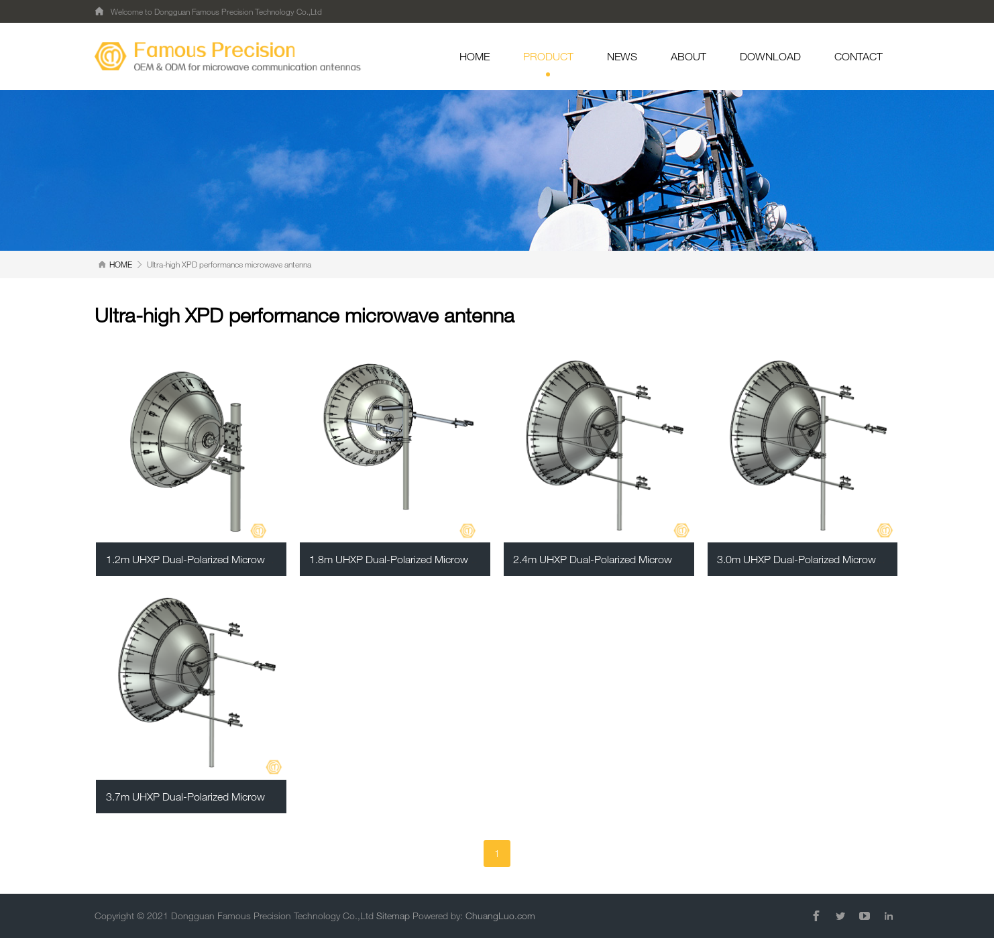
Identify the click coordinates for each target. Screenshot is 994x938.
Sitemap (393, 915)
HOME (474, 56)
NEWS (622, 56)
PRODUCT (548, 63)
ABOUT (688, 56)
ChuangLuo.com (500, 915)
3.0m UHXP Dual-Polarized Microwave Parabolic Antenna (847, 559)
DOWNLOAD (770, 56)
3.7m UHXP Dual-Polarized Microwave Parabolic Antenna (236, 796)
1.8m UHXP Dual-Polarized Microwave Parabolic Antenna (439, 559)
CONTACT (858, 56)
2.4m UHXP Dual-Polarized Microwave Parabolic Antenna (643, 559)
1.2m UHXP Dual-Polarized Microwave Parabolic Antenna (236, 559)
